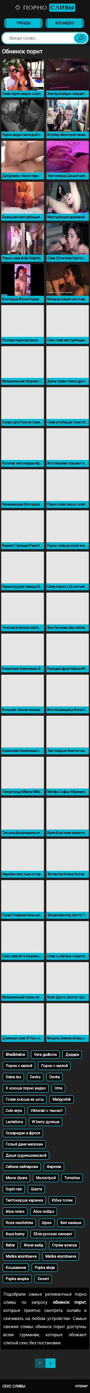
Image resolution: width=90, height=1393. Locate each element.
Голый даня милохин (24, 1144)
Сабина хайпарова (22, 1166)
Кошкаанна (16, 1267)
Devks (35, 1077)
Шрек (47, 1223)
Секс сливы (13, 1386)
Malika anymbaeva (60, 1256)
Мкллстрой (46, 1178)
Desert (43, 1279)
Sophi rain (14, 1189)
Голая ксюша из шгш (25, 1099)
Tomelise (72, 1178)
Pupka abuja (45, 1267)
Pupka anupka (17, 1279)
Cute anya (14, 1110)
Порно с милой (54, 1066)
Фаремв (54, 1166)
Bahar (10, 1245)
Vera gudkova (45, 1054)
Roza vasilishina (19, 1223)
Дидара (72, 1054)
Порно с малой (19, 1066)
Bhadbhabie (15, 1054)
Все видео (64, 23)
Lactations (14, 1122)
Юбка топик (62, 1200)
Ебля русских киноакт (52, 1234)
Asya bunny (15, 1234)
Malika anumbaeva (21, 1256)
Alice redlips (43, 1211)
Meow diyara (16, 1178)
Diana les (13, 1077)
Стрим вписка (64, 1245)
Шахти (36, 1189)
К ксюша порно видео (26, 1088)
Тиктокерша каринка (24, 1200)
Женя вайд (33, 1245)
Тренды (23, 23)
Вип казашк (70, 1223)
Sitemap (81, 1386)
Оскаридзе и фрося (23, 1133)
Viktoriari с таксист (46, 1110)
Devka (54, 1077)
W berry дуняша (45, 1122)
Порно (45, 8)
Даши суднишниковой (26, 1155)
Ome (58, 1088)
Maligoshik (61, 1099)
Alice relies (15, 1211)
